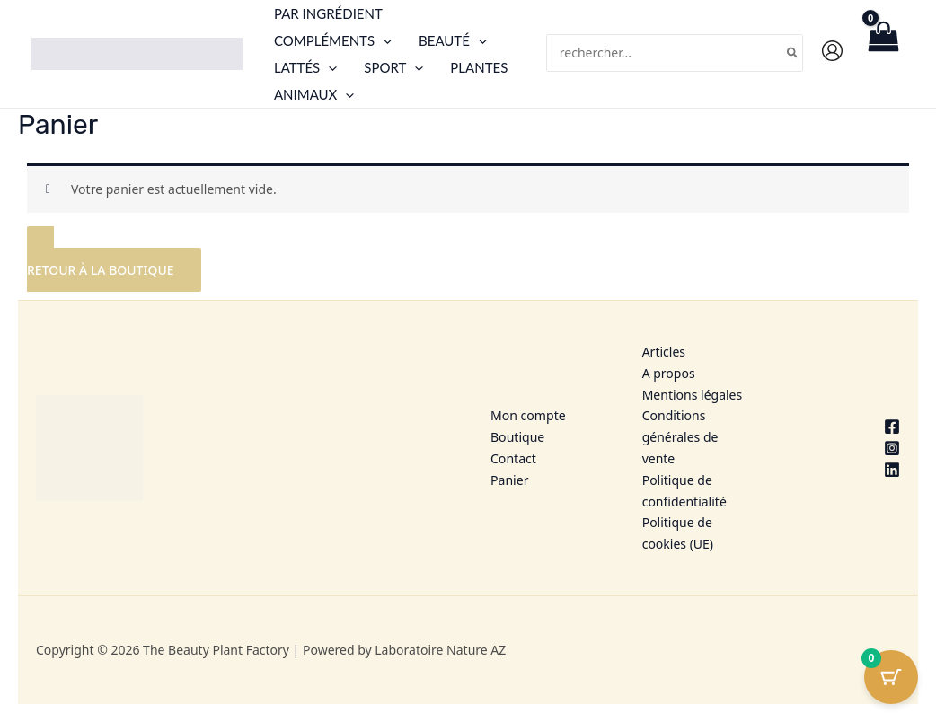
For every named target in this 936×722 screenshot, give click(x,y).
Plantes (479, 67)
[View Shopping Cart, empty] (883, 53)
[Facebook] (846, 426)
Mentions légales (692, 394)
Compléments (333, 40)
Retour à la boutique (100, 269)
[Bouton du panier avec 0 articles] (891, 677)
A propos (668, 373)
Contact (513, 458)
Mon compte (527, 415)
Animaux (314, 94)
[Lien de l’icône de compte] (832, 51)
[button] (383, 40)
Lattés (305, 67)
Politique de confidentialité (684, 490)
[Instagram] (846, 448)
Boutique (517, 436)
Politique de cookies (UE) (677, 533)
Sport (393, 67)
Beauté (453, 40)
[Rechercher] (793, 53)
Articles (663, 351)
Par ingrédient (328, 13)
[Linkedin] (846, 470)
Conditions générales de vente (680, 437)
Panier (509, 480)
